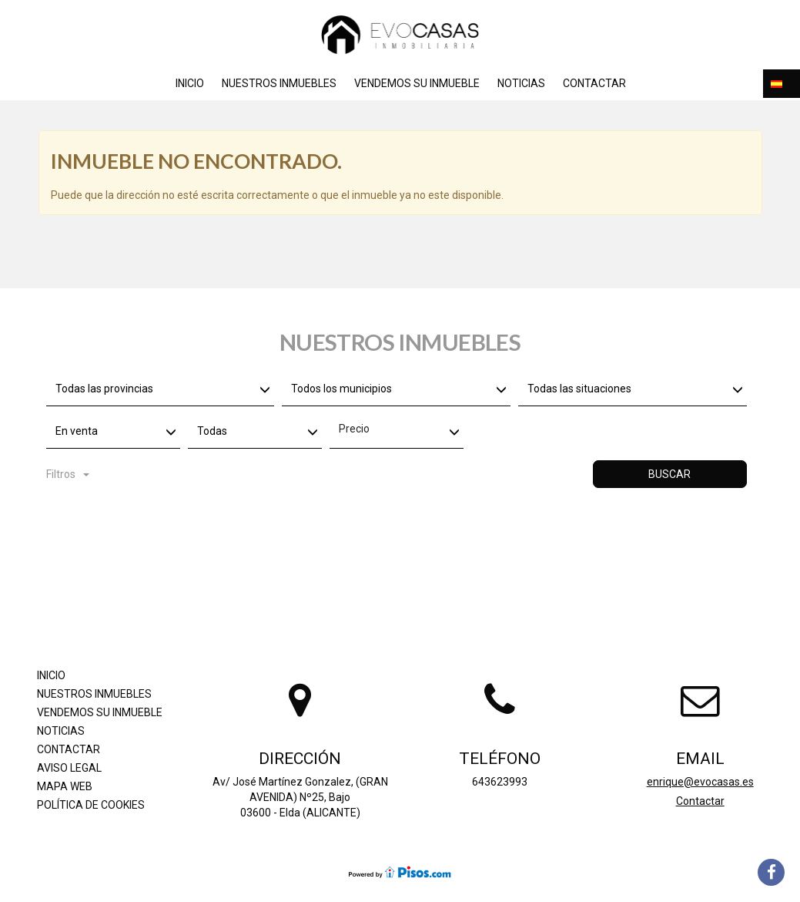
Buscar (669, 474)
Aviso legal (69, 768)
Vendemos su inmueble (417, 83)
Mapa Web (64, 786)
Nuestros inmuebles (279, 83)
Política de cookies (91, 805)
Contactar (594, 83)
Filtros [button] (67, 474)
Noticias (521, 83)
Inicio (190, 83)
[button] (781, 83)
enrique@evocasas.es (700, 782)
